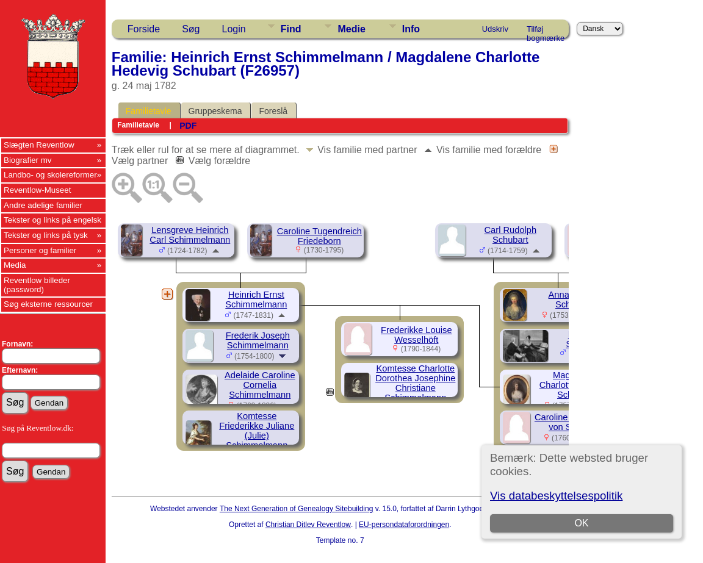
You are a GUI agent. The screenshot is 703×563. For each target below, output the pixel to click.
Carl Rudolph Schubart (511, 235)
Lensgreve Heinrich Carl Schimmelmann (190, 235)
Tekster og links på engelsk (52, 219)
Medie (351, 29)
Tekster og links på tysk (46, 235)
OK (582, 523)
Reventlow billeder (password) (37, 285)
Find (291, 29)
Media (15, 265)
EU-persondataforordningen (404, 524)
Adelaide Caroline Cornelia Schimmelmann (260, 385)
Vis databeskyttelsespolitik (556, 495)
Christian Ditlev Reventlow (308, 524)
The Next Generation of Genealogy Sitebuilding (296, 508)
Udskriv (495, 29)
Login (234, 29)
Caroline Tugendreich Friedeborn (319, 236)
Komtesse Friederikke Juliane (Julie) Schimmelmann (256, 430)
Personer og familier (40, 250)
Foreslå (273, 111)
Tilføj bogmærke (545, 31)
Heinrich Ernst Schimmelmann (256, 299)
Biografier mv (28, 160)
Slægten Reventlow (39, 144)
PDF (187, 126)
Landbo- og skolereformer (50, 174)
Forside (144, 29)
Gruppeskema (215, 111)
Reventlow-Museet (37, 190)
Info (411, 29)
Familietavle (148, 111)
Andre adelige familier (43, 205)
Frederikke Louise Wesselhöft (416, 335)
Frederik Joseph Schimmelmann (258, 340)
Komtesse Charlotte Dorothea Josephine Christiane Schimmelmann (415, 383)
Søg (191, 29)
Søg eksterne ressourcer (48, 304)
